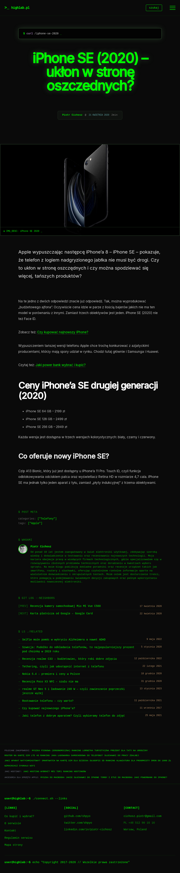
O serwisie (13, 824)
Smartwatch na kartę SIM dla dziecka (65, 761)
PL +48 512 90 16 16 (139, 823)
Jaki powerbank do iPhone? (150, 777)
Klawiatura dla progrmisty (133, 761)
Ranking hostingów (74, 772)
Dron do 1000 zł (161, 761)
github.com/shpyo (77, 817)
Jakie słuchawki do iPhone (82, 777)
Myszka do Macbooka (52, 777)
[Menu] (172, 8)
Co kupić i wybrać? (19, 817)
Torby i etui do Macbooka (117, 777)
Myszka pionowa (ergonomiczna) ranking (56, 751)
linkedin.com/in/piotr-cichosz (88, 830)
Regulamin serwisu (19, 838)
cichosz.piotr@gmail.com (143, 817)
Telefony (47, 519)
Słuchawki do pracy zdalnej (121, 756)
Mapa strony (14, 845)
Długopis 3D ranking (102, 761)
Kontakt (10, 831)
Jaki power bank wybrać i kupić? (60, 365)
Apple (35, 524)
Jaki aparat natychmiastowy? (22, 761)
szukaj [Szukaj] (154, 8)
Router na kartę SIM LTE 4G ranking (27, 756)
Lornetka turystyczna (96, 751)
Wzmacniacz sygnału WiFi (20, 766)
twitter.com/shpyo (78, 823)
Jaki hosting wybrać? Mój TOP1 (42, 772)
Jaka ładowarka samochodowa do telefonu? (77, 756)
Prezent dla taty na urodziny (129, 751)
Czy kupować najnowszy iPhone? (62, 333)
